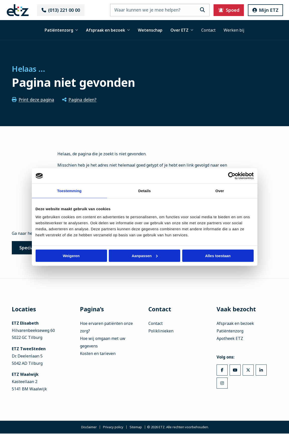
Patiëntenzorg (61, 30)
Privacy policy (113, 427)
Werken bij (234, 30)
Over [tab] (219, 191)
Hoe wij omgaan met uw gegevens (102, 342)
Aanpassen (145, 255)
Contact (208, 30)
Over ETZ (181, 30)
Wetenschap (150, 30)
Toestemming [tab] (69, 191)
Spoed (226, 10)
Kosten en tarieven (98, 354)
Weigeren (71, 255)
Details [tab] (144, 191)
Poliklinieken (160, 331)
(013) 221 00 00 (62, 10)
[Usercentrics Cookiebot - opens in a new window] (232, 176)
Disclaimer (89, 427)
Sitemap (136, 427)
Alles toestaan (218, 255)
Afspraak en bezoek (108, 30)
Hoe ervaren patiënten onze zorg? (106, 327)
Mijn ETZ (263, 10)
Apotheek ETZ (230, 339)
